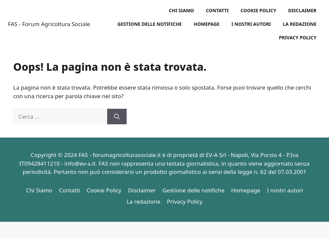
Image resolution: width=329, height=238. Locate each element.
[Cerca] (117, 117)
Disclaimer (302, 10)
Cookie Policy (258, 10)
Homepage (207, 24)
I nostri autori (251, 24)
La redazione (299, 24)
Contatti (217, 10)
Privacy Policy (297, 37)
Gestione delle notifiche (149, 24)
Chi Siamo (181, 10)
